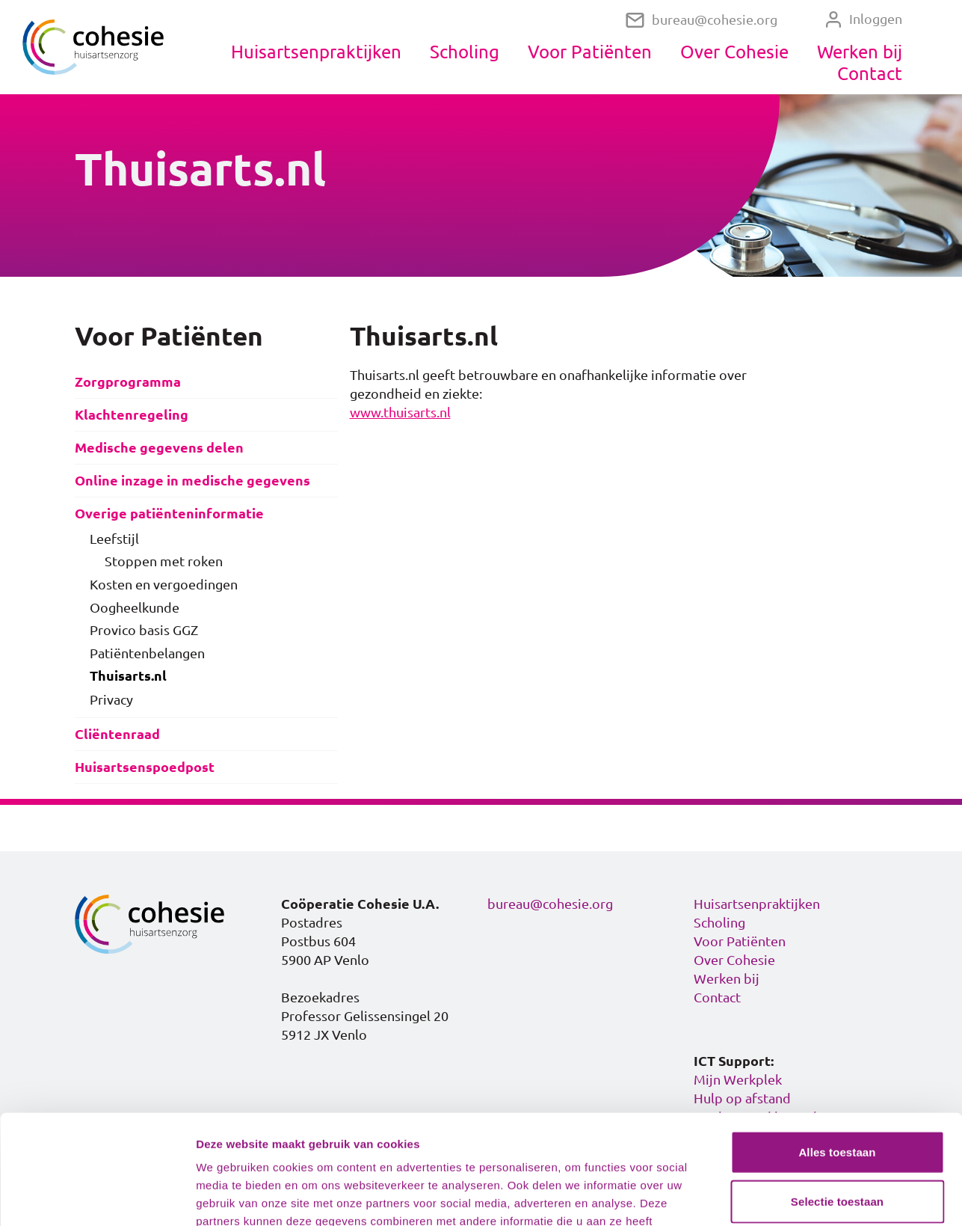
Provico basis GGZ (144, 629)
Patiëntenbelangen (147, 653)
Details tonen (807, 1196)
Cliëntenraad (117, 734)
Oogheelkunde (134, 607)
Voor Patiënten (590, 51)
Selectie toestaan (837, 1098)
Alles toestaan (836, 1049)
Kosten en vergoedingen (164, 584)
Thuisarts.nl (128, 676)
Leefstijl (114, 538)
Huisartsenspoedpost (145, 767)
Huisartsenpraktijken (316, 51)
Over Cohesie (734, 51)
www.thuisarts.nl (400, 412)
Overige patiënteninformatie (169, 513)
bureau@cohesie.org (701, 20)
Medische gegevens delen (159, 448)
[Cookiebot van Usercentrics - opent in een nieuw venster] (96, 1197)
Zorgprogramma (128, 382)
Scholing (464, 51)
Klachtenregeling (131, 415)
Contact (869, 73)
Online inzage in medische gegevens (192, 480)
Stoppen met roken (164, 561)
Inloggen (863, 19)
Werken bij (859, 51)
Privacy (111, 699)
